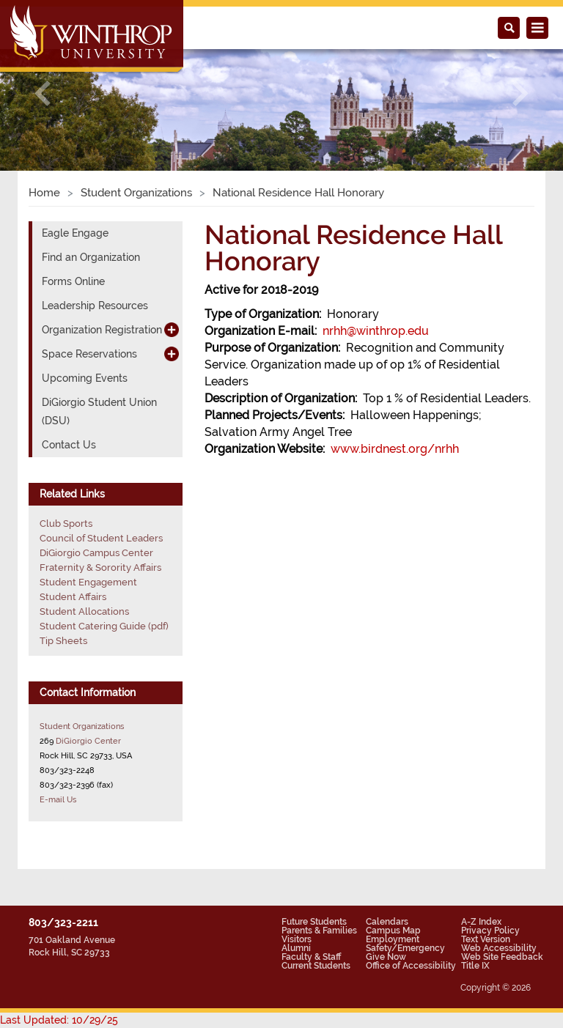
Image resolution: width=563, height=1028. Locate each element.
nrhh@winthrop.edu (376, 331)
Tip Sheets (63, 640)
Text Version (485, 939)
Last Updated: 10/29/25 (59, 1020)
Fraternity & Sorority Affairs (100, 567)
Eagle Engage (75, 233)
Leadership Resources (95, 305)
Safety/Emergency (405, 948)
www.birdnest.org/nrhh (395, 449)
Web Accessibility (499, 948)
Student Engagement (88, 582)
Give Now (386, 957)
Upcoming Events (85, 378)
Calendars (387, 922)
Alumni (296, 948)
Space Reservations (89, 354)
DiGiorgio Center (88, 741)
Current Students (316, 966)
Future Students (314, 922)
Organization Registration (102, 330)
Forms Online (73, 281)
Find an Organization (91, 257)
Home (44, 192)
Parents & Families (319, 930)
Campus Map (393, 930)
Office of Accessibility (411, 966)
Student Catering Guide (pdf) (104, 626)
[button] (42, 93)
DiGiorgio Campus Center (96, 552)
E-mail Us (58, 799)
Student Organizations (136, 192)
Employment (392, 939)
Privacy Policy (490, 930)
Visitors (297, 939)
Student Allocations (84, 611)
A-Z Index (481, 922)
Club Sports (66, 523)
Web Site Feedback (502, 957)
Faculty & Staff (311, 957)
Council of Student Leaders (101, 538)
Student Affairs (73, 596)
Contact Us (69, 445)
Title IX (475, 966)
